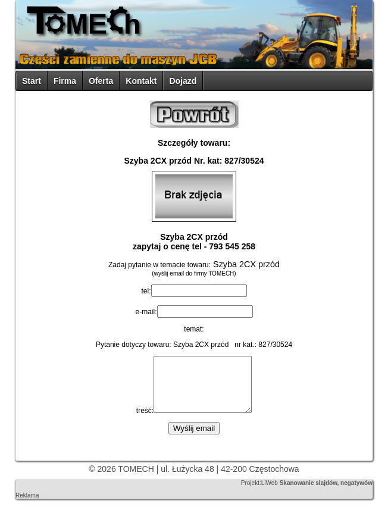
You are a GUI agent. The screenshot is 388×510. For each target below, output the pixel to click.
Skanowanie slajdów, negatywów (326, 493)
